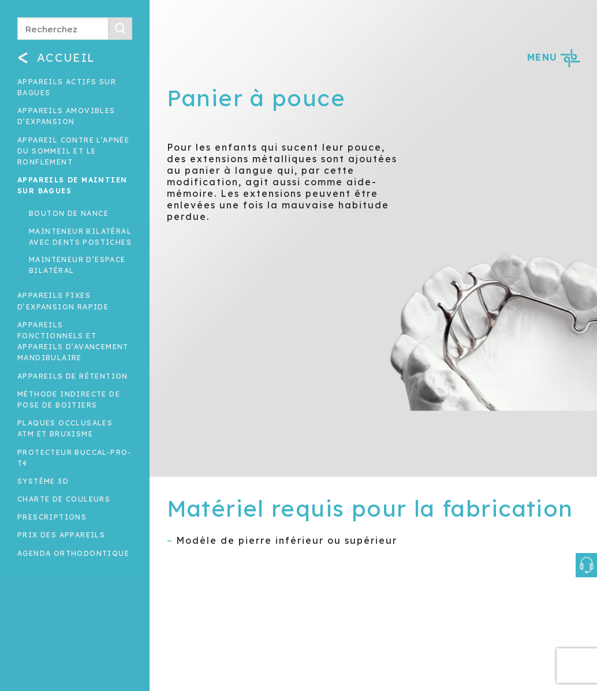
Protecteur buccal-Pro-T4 (74, 458)
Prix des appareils (61, 535)
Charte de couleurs (63, 499)
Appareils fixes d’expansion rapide (63, 301)
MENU (553, 57)
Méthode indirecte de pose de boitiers (68, 399)
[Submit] (120, 28)
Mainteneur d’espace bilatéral (77, 265)
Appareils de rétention (72, 376)
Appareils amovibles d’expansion (66, 116)
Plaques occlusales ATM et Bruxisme (65, 428)
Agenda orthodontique (73, 553)
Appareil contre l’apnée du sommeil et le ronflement (73, 151)
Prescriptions (52, 517)
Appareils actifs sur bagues (66, 87)
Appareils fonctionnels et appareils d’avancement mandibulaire (73, 341)
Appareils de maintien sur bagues (72, 185)
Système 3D (43, 481)
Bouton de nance (69, 213)
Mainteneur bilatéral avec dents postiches (80, 236)
